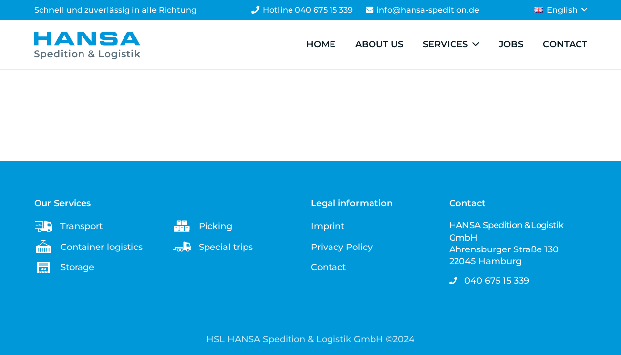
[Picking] (185, 226)
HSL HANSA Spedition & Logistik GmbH (295, 339)
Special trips (226, 247)
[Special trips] (185, 246)
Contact (328, 267)
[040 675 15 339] (456, 280)
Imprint (327, 226)
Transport (81, 226)
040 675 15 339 (496, 280)
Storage (77, 267)
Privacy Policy (342, 247)
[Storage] (47, 267)
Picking (215, 226)
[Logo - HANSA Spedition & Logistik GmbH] (87, 45)
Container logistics (101, 247)
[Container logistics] (47, 246)
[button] (560, 10)
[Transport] (47, 226)
